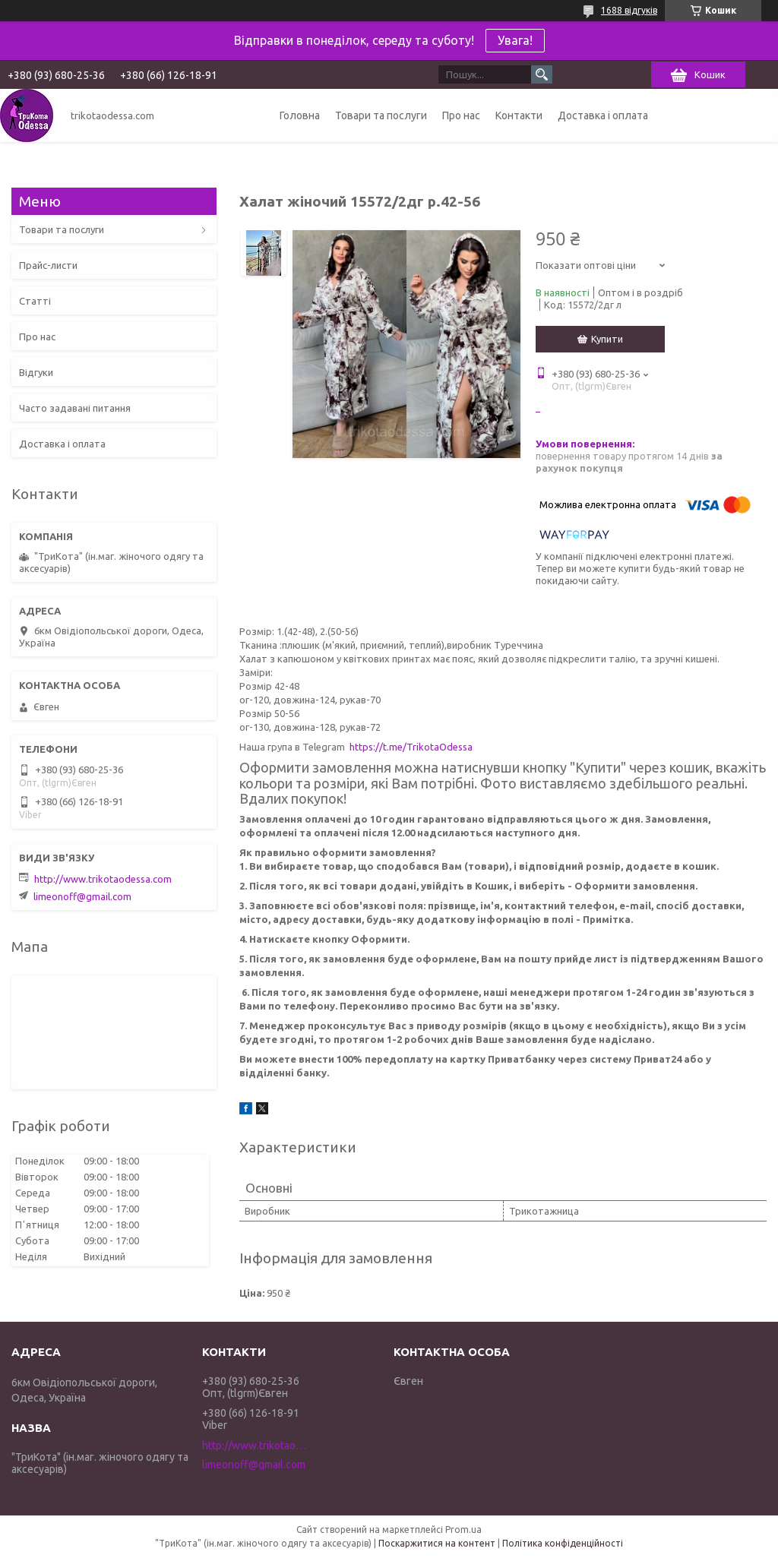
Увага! (515, 40)
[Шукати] (541, 74)
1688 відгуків (629, 10)
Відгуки (36, 372)
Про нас (461, 115)
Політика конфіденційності (562, 1543)
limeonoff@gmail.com (82, 896)
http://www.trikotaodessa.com (103, 879)
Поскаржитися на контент (436, 1543)
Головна (300, 115)
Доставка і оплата (603, 115)
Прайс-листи (48, 265)
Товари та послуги (381, 115)
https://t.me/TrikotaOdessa (411, 746)
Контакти (518, 115)
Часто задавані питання (75, 408)
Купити (607, 338)
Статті (35, 300)
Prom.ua (463, 1529)
